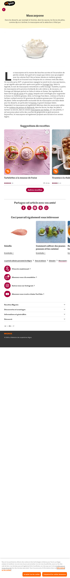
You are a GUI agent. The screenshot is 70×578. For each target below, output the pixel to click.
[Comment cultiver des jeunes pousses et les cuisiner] (51, 237)
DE (5, 326)
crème (30, 93)
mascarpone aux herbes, (40, 109)
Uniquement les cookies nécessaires (54, 574)
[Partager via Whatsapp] (46, 208)
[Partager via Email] (40, 208)
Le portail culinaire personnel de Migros (18, 260)
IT (13, 326)
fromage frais (48, 84)
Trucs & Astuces (40, 260)
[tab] (35, 304)
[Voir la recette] (27, 157)
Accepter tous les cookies (32, 574)
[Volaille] (19, 237)
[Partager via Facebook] (23, 208)
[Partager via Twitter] (29, 208)
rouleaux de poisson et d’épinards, (22, 107)
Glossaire (52, 260)
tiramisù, (33, 103)
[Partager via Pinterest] (35, 208)
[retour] (3, 9)
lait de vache (19, 93)
